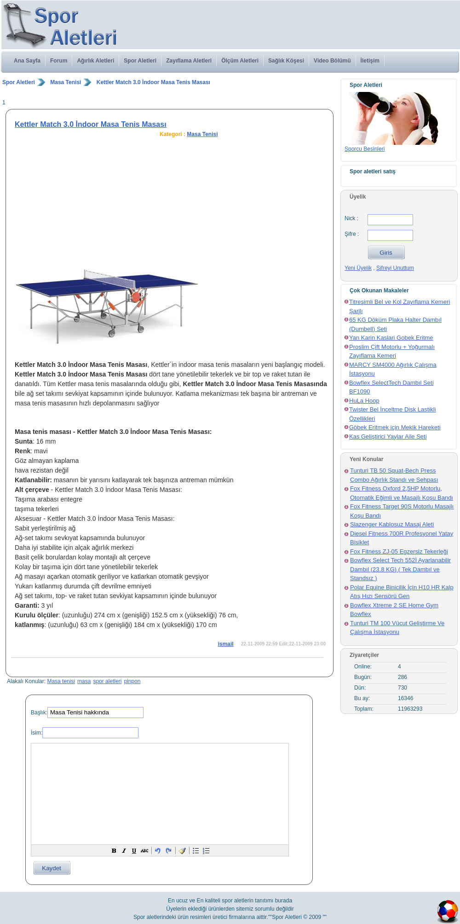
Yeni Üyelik (358, 268)
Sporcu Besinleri (365, 149)
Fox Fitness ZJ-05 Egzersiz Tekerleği (399, 551)
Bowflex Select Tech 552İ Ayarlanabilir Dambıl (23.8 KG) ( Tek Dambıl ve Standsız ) (400, 569)
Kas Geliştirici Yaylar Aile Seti (388, 436)
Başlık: (39, 712)
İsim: (36, 733)
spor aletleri (107, 681)
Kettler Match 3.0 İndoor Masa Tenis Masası (153, 82)
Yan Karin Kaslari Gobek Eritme (391, 337)
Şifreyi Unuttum (395, 268)
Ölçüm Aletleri (240, 60)
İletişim (370, 60)
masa (84, 681)
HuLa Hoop (364, 400)
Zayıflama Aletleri (189, 60)
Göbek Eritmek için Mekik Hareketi (395, 427)
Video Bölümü (332, 60)
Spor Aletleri (140, 60)
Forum (58, 60)
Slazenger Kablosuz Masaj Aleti (392, 524)
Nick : (351, 218)
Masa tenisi (61, 681)
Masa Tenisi (65, 82)
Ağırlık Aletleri (95, 60)
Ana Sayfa (27, 60)
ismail (226, 644)
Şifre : (352, 234)
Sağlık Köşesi (286, 60)
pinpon (132, 681)
